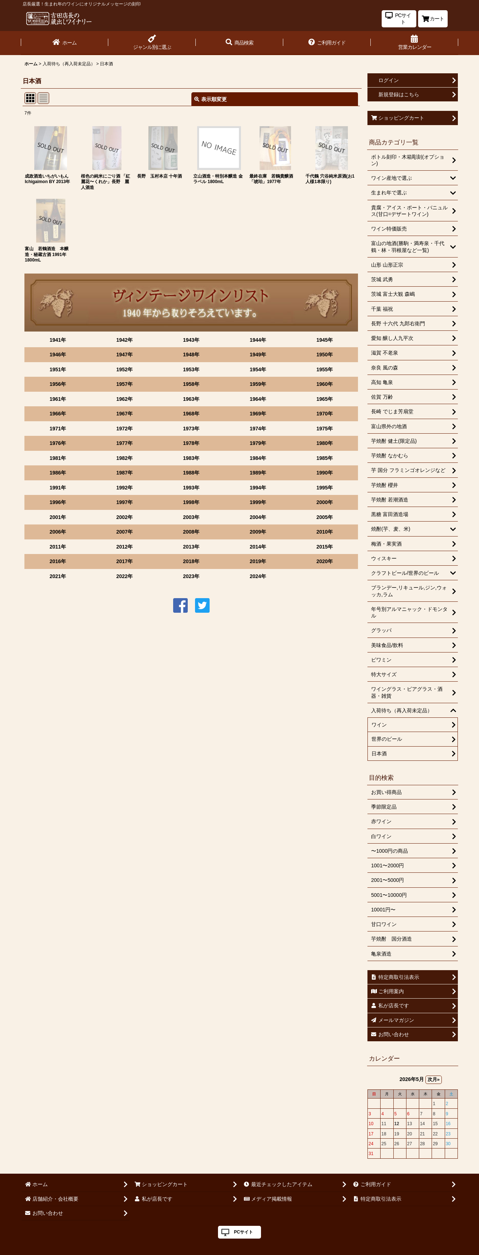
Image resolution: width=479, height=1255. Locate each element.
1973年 (191, 428)
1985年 (324, 458)
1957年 (124, 384)
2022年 (124, 576)
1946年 (58, 354)
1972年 (124, 428)
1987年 (124, 473)
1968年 (191, 414)
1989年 (258, 473)
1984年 (258, 458)
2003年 (191, 517)
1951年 (58, 369)
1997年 (124, 502)
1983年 (191, 458)
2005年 (324, 517)
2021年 (58, 576)
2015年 (324, 547)
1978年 (191, 443)
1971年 (58, 428)
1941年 (58, 340)
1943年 (191, 340)
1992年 (124, 488)
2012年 (124, 547)
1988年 (191, 473)
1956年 (58, 384)
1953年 (191, 369)
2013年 (191, 547)
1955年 (324, 369)
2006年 (58, 532)
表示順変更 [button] (210, 99)
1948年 (191, 354)
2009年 (258, 532)
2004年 (258, 517)
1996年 (58, 502)
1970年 (324, 414)
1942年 (124, 340)
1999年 (258, 502)
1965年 (324, 399)
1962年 (124, 399)
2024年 (258, 576)
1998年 (191, 502)
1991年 (58, 488)
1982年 (124, 458)
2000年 (324, 502)
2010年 (324, 532)
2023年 (191, 576)
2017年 (124, 561)
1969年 (258, 414)
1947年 (124, 354)
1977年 (124, 443)
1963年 (191, 399)
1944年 (258, 340)
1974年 (258, 428)
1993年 (191, 488)
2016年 (58, 561)
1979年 (258, 443)
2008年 (191, 532)
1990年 (324, 473)
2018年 (191, 561)
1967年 (124, 414)
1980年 (324, 443)
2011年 (58, 547)
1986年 (58, 473)
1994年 (258, 488)
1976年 (58, 443)
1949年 (258, 354)
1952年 (124, 369)
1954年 (258, 369)
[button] (239, 43)
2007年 (124, 532)
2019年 (258, 561)
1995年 (324, 488)
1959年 (258, 384)
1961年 (58, 399)
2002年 (124, 517)
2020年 (324, 561)
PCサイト (243, 1232)
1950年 (324, 354)
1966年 (58, 414)
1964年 (258, 399)
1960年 (324, 384)
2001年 (58, 517)
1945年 (324, 340)
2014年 (258, 547)
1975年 (324, 428)
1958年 (191, 384)
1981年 (58, 458)
